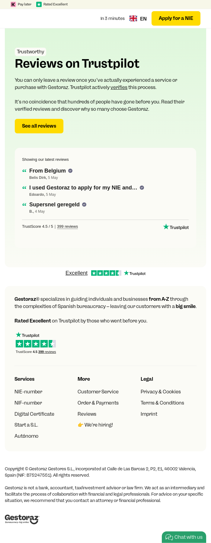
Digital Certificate (34, 414)
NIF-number (28, 403)
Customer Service (98, 392)
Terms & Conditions (162, 403)
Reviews (87, 414)
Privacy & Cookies (161, 392)
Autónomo (26, 436)
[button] (17, 18)
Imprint (149, 414)
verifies (118, 87)
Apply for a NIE (176, 18)
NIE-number (28, 392)
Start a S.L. (26, 425)
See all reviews (39, 126)
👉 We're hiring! (95, 425)
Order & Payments (98, 403)
